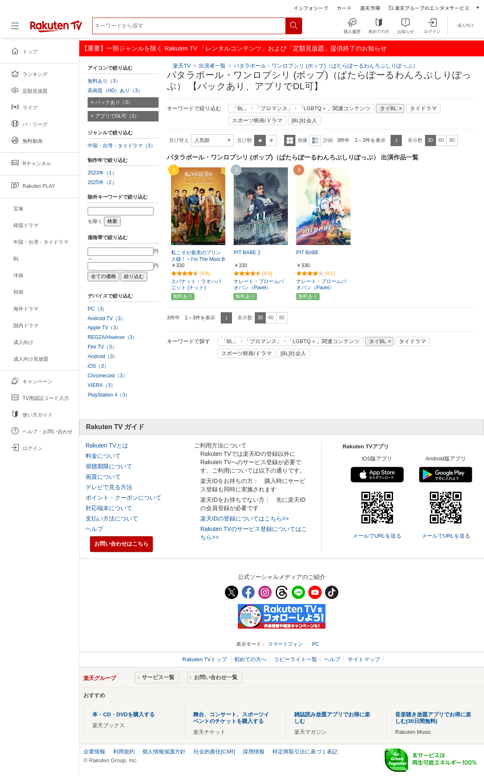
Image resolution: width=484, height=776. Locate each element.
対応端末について (109, 508)
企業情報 (94, 751)
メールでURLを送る (377, 536)
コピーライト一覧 (295, 659)
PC (315, 644)
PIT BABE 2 (247, 252)
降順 (271, 140)
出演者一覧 (212, 66)
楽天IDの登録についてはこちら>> (244, 518)
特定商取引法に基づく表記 (305, 751)
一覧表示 (289, 140)
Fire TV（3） (102, 347)
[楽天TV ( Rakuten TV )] (56, 29)
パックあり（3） (114, 102)
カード (344, 7)
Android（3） (103, 356)
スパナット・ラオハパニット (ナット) (196, 284)
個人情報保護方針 (164, 751)
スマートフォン (285, 644)
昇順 (260, 140)
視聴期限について (109, 466)
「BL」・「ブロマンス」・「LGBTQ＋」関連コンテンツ (301, 108)
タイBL (388, 108)
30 (430, 140)
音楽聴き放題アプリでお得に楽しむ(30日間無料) (433, 717)
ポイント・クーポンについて (123, 497)
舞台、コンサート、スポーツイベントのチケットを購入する (231, 717)
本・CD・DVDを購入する (123, 714)
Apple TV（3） (104, 328)
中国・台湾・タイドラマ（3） (122, 146)
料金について (103, 455)
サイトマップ (364, 659)
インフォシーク (310, 7)
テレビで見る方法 (109, 487)
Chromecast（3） (108, 376)
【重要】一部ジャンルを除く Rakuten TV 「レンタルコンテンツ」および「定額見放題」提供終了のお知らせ (234, 48)
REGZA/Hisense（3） (112, 337)
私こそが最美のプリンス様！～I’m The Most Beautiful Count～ (198, 260)
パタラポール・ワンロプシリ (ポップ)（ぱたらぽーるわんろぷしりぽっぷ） (326, 66)
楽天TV (182, 66)
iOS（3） (98, 366)
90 (451, 140)
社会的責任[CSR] (214, 751)
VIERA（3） (102, 385)
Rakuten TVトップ (205, 659)
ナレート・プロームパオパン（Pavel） (259, 284)
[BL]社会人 (305, 121)
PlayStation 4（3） (109, 395)
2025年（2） (102, 182)
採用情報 (254, 751)
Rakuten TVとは (107, 445)
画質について (103, 476)
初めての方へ (250, 659)
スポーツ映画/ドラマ (257, 121)
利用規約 (124, 751)
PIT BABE (307, 252)
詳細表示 (315, 140)
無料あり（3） (104, 81)
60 (441, 140)
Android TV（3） (107, 318)
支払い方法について (112, 518)
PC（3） (98, 309)
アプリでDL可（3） (117, 116)
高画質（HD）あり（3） (115, 91)
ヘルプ (94, 529)
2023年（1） (102, 173)
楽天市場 (370, 7)
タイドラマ (423, 108)
